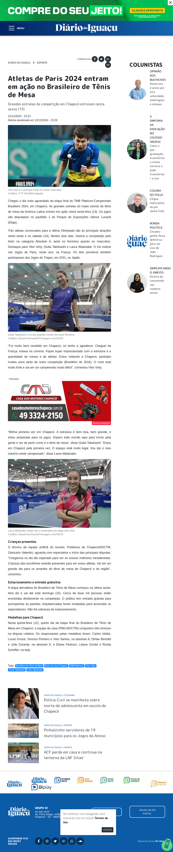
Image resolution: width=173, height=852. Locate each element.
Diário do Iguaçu (19, 62)
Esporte (42, 62)
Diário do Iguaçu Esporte (58, 725)
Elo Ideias (160, 841)
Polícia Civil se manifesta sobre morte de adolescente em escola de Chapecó (75, 705)
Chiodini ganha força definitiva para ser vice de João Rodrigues (157, 244)
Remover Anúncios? (101, 423)
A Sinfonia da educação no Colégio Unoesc (157, 129)
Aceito (107, 829)
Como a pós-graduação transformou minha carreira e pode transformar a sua (157, 162)
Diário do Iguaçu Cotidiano (59, 695)
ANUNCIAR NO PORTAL (147, 811)
